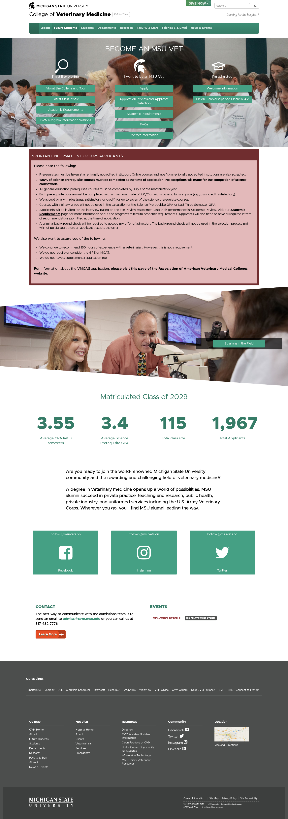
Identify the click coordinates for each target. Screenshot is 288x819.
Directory (128, 729)
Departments (107, 28)
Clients (80, 739)
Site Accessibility (248, 798)
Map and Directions (226, 745)
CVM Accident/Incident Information (136, 736)
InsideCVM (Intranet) (203, 690)
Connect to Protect (247, 690)
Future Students (65, 28)
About (45, 28)
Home (34, 28)
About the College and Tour (66, 88)
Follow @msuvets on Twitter (222, 552)
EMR (221, 690)
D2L (60, 690)
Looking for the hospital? (243, 14)
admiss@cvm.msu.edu (81, 619)
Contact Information (144, 135)
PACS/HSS (129, 690)
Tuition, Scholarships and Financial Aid (222, 99)
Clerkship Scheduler (78, 690)
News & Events (201, 28)
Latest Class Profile (65, 99)
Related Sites (121, 14)
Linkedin (175, 749)
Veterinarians (83, 743)
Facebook (176, 730)
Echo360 (113, 690)
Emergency (83, 753)
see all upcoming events (200, 618)
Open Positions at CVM (136, 742)
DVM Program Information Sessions (65, 120)
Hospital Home (85, 729)
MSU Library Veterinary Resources (136, 762)
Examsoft (99, 690)
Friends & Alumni (174, 28)
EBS (230, 690)
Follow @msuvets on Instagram (144, 552)
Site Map (213, 798)
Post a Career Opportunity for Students (138, 749)
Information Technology (136, 755)
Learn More (48, 634)
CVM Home (36, 729)
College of (70, 14)
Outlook (49, 690)
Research (126, 28)
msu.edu (215, 804)
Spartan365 (35, 690)
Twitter (174, 736)
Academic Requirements (65, 109)
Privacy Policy (229, 798)
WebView (145, 690)
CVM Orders (179, 690)
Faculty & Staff (147, 28)
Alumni (33, 762)
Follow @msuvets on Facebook (65, 552)
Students (87, 28)
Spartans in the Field (239, 343)
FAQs (144, 124)
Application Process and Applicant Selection (144, 101)
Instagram (176, 743)
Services (81, 748)
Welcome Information (222, 88)
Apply (144, 88)
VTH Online (161, 690)
